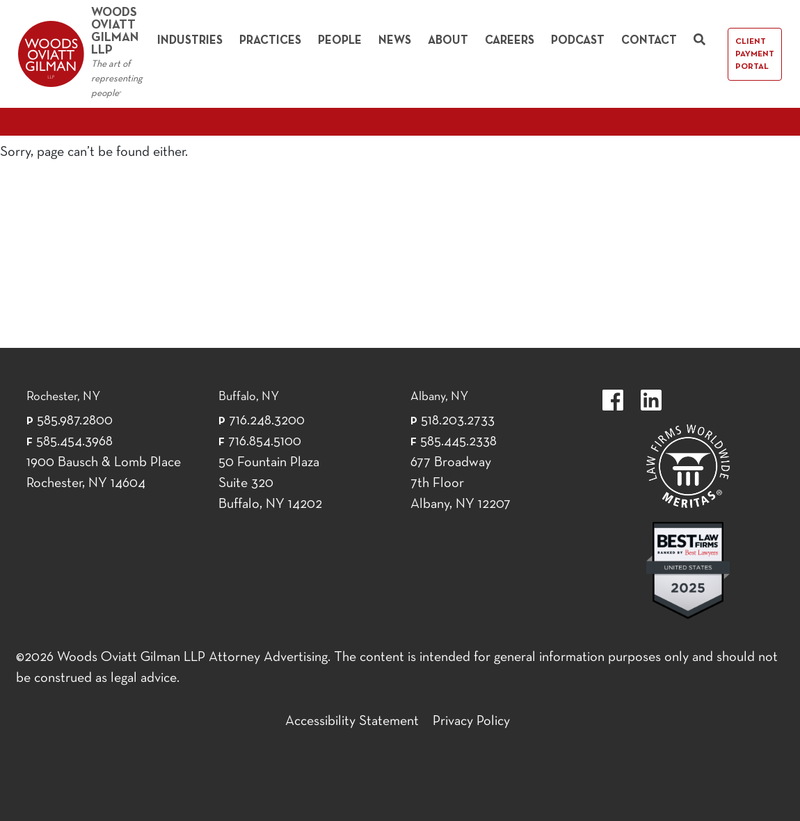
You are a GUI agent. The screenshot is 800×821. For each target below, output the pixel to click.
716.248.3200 (267, 421)
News (394, 40)
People (340, 40)
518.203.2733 (458, 421)
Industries (190, 40)
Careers (509, 40)
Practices (270, 40)
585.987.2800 (75, 421)
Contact (649, 40)
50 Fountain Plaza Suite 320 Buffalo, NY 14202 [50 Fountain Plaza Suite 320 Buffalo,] (270, 483)
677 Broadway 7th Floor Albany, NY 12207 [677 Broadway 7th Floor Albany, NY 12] (460, 483)
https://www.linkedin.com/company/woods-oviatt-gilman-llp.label (651, 400)
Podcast (578, 40)
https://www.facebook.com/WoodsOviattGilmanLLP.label (612, 400)
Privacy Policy (471, 721)
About (448, 40)
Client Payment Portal (754, 54)
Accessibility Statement (352, 721)
